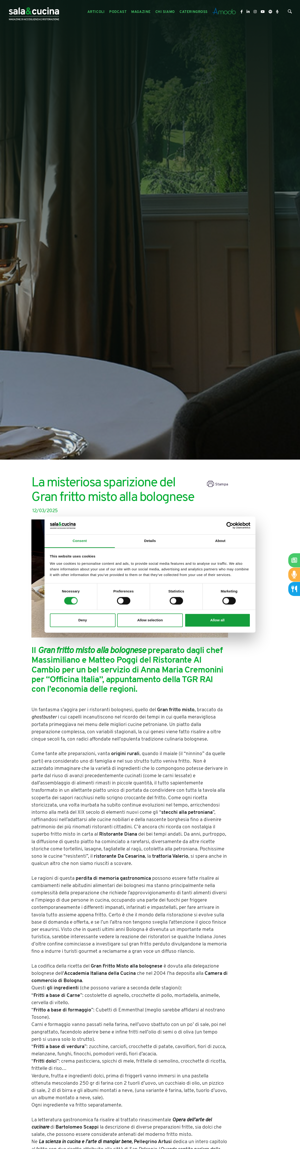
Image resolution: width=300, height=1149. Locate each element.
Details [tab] (150, 541)
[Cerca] (290, 12)
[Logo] (34, 12)
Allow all (217, 620)
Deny (82, 620)
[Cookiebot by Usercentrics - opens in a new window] (229, 525)
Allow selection (150, 620)
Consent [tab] (80, 541)
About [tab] (220, 541)
